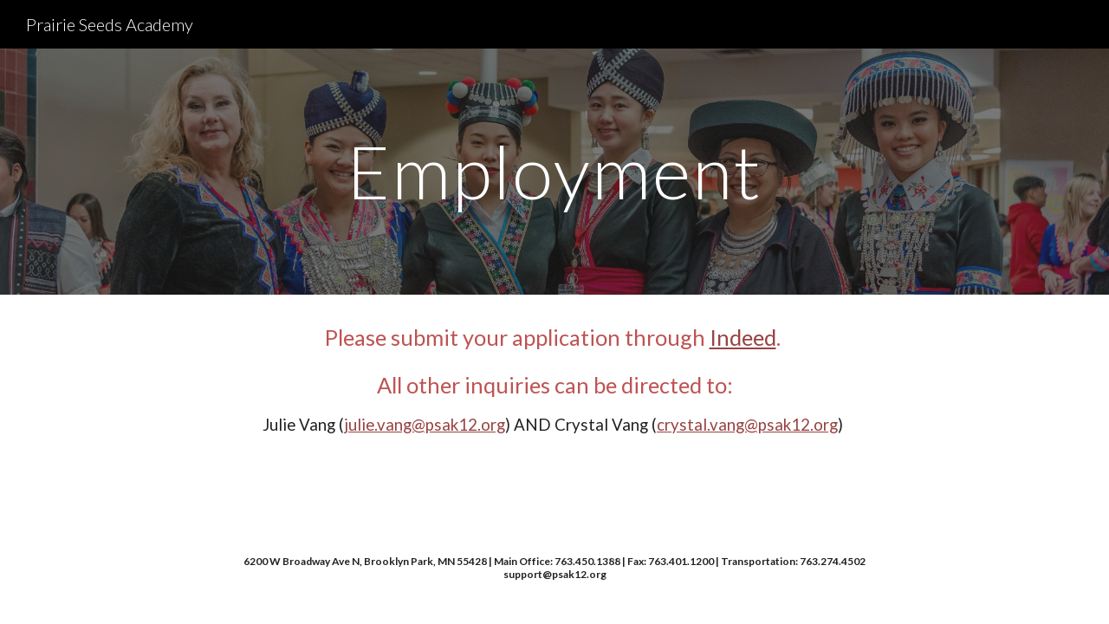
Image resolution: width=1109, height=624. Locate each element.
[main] (554, 171)
